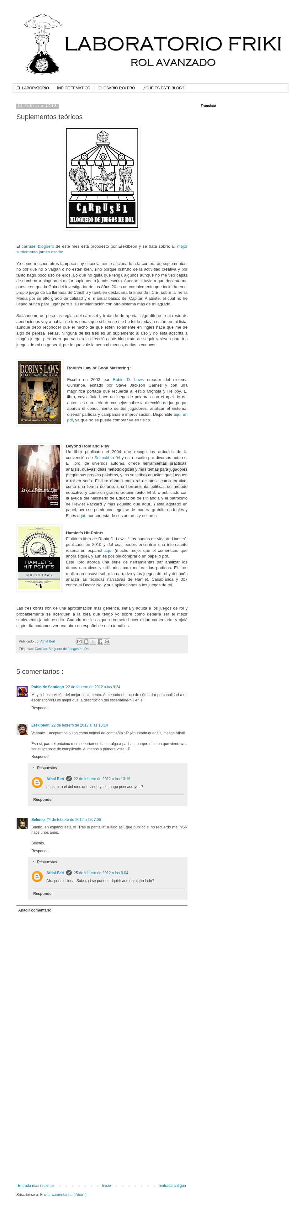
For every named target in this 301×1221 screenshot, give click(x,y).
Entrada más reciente (36, 1185)
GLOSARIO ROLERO (116, 88)
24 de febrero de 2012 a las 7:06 (74, 819)
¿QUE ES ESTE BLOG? (163, 88)
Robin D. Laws (128, 379)
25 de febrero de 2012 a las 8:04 (101, 873)
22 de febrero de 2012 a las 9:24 (93, 687)
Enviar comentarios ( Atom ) (63, 1194)
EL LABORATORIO (33, 88)
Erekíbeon (40, 725)
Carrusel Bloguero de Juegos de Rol (62, 649)
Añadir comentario (34, 910)
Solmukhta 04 (107, 457)
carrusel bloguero (38, 246)
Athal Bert (55, 779)
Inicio (106, 1185)
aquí (81, 515)
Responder (40, 708)
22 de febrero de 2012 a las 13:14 (79, 725)
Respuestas (47, 768)
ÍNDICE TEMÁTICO (73, 88)
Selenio (38, 819)
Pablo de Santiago (47, 687)
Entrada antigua (172, 1185)
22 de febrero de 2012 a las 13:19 (102, 779)
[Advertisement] (59, 1117)
